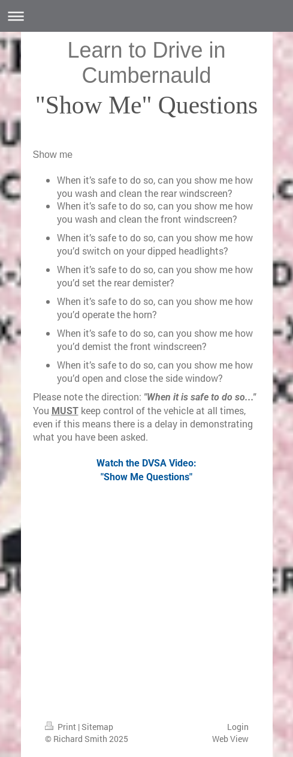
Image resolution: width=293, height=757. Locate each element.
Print (61, 726)
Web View (230, 738)
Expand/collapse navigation (146, 16)
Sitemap (97, 726)
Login (238, 726)
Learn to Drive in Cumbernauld (146, 63)
